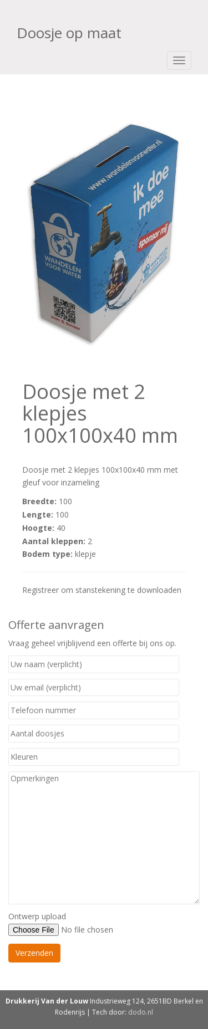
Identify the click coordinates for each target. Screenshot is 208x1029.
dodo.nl (140, 1012)
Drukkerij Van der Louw (47, 1001)
